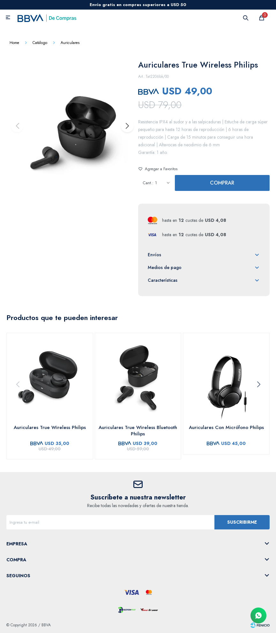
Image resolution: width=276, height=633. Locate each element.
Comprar (222, 182)
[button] (127, 126)
